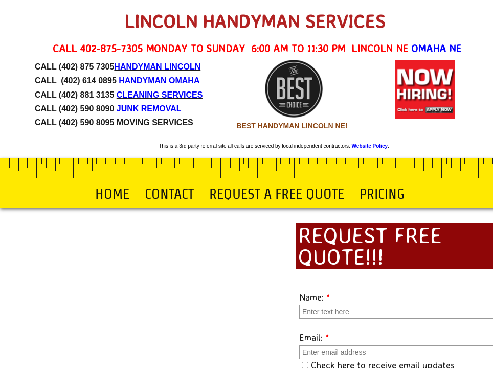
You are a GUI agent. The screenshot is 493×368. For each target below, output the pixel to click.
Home (112, 193)
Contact (169, 193)
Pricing (382, 193)
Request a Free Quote (276, 193)
